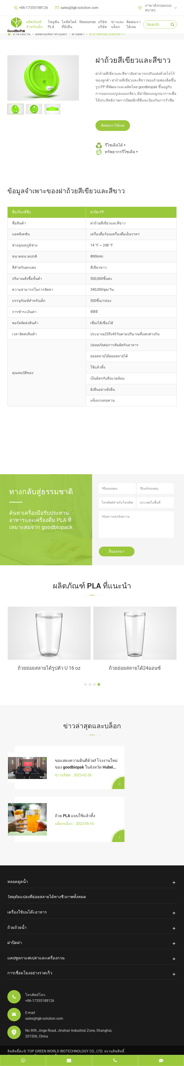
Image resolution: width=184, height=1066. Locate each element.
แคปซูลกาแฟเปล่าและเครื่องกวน (35, 944)
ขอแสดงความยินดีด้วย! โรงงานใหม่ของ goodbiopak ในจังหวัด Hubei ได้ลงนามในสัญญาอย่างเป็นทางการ (62, 762)
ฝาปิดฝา (78, 34)
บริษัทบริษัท (102, 24)
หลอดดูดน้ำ (17, 868)
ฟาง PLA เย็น (49, 668)
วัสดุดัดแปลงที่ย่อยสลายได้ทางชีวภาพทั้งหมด (46, 883)
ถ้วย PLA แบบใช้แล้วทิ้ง (62, 806)
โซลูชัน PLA (53, 24)
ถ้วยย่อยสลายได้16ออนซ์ (134, 668)
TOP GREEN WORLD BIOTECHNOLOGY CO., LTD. (65, 1038)
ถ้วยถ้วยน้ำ (17, 914)
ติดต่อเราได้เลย (133, 24)
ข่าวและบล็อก (117, 24)
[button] (85, 685)
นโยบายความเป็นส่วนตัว (51, 1043)
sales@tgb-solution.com (79, 8)
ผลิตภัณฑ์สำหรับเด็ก (34, 24)
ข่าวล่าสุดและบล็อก (92, 726)
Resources (87, 22)
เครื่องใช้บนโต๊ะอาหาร (27, 899)
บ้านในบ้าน (21, 34)
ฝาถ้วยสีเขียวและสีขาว (106, 34)
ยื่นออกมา (116, 551)
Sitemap (14, 1043)
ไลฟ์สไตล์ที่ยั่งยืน (69, 24)
